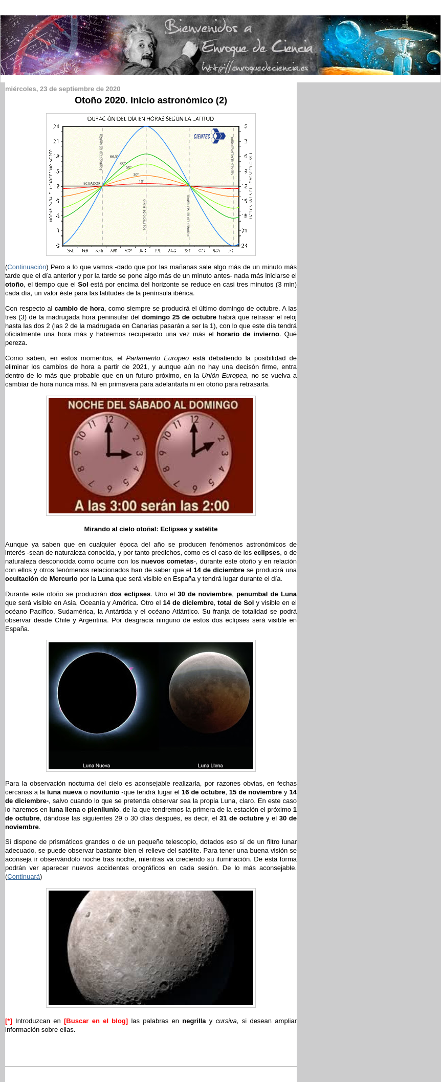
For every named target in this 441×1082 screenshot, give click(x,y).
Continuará (23, 876)
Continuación (26, 267)
